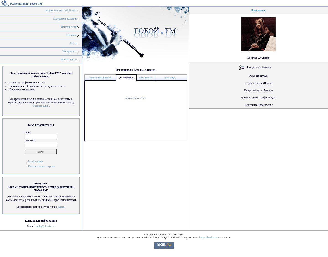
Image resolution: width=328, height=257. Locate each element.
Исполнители (69, 26)
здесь (61, 206)
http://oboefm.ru (208, 237)
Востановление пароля (41, 166)
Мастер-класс (69, 59)
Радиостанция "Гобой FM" (61, 10)
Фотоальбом (145, 77)
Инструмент (69, 51)
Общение (71, 35)
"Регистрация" (40, 105)
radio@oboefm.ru (45, 226)
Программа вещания (65, 18)
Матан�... (170, 77)
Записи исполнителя (100, 77)
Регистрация (35, 161)
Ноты (73, 43)
